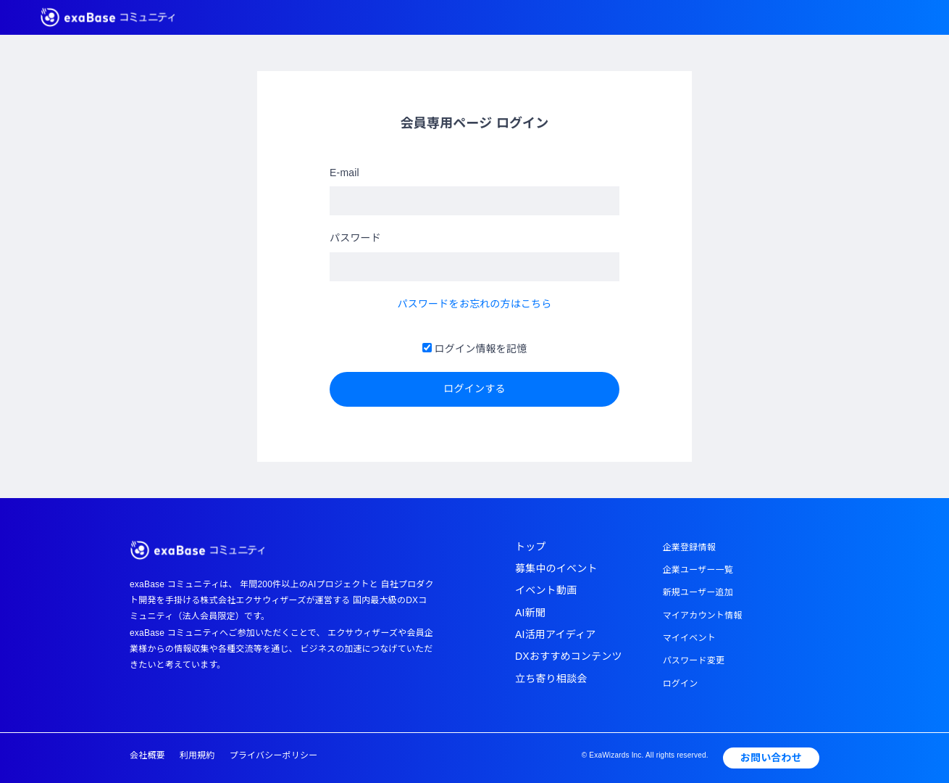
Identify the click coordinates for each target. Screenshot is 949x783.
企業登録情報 (689, 547)
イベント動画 (546, 590)
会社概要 (147, 755)
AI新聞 (530, 612)
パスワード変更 (693, 660)
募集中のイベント (556, 568)
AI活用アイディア (555, 634)
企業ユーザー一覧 (698, 570)
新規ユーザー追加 (698, 592)
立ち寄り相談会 (551, 678)
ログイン (680, 684)
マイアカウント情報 (703, 615)
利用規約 (197, 755)
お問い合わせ (771, 757)
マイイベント (689, 638)
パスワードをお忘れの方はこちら (475, 304)
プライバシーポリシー (274, 755)
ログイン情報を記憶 (474, 349)
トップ (530, 546)
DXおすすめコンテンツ (568, 656)
